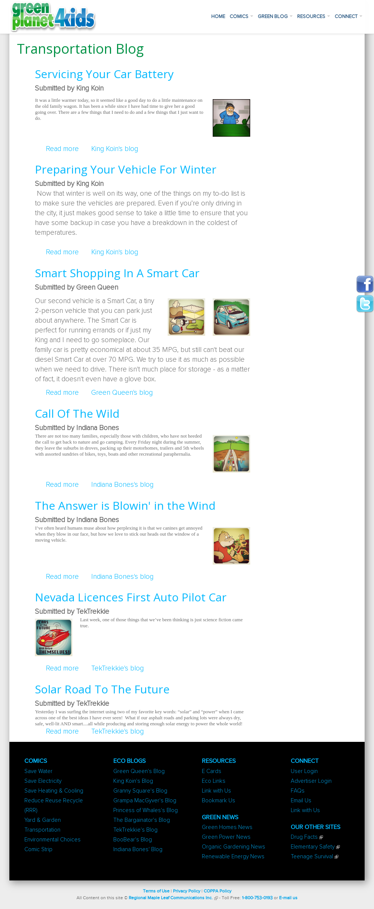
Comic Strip (38, 849)
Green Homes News (227, 827)
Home (218, 16)
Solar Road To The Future (102, 689)
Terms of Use (156, 891)
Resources (313, 16)
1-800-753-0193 (257, 898)
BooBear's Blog (132, 840)
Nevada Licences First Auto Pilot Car (131, 597)
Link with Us (216, 791)
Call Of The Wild (77, 413)
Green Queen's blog (122, 392)
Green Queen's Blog (139, 771)
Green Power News (226, 837)
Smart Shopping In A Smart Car (117, 273)
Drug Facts (304, 837)
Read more (62, 149)
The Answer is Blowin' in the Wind (125, 505)
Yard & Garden (42, 820)
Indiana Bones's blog (122, 484)
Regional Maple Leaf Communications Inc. (171, 898)
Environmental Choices (52, 840)
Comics (241, 16)
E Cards (211, 771)
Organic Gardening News (233, 847)
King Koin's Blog (133, 781)
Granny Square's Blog (140, 791)
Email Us (301, 800)
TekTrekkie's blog (117, 668)
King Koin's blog (114, 149)
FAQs (298, 791)
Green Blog (275, 16)
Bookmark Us (218, 800)
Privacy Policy (186, 891)
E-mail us (288, 898)
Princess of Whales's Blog (145, 810)
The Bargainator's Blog (141, 820)
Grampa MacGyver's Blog (144, 800)
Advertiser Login (311, 781)
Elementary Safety (313, 847)
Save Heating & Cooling (53, 791)
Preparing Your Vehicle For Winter (125, 169)
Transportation (42, 830)
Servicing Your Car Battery (104, 74)
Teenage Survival (312, 856)
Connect (348, 16)
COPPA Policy (217, 891)
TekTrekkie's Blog (135, 830)
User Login (304, 771)
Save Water (38, 771)
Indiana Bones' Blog (137, 849)
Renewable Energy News (233, 856)
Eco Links (213, 781)
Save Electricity (43, 781)
